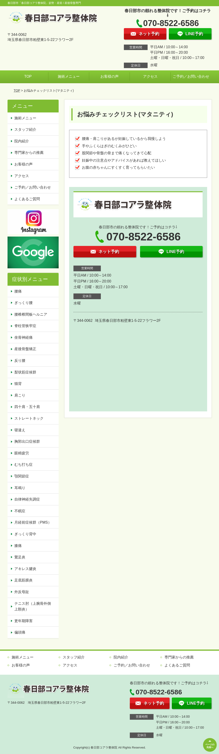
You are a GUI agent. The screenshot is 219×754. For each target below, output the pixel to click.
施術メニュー (69, 76)
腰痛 (18, 291)
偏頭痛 (19, 632)
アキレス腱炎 (25, 569)
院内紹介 (21, 141)
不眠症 (19, 511)
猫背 (18, 384)
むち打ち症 (23, 464)
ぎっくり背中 (25, 534)
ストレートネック (29, 418)
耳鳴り (19, 488)
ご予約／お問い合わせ (191, 76)
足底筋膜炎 (23, 580)
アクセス (150, 76)
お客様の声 (109, 76)
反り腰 (19, 360)
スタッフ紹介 (25, 129)
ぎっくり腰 (23, 303)
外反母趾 (21, 592)
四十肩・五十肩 (27, 407)
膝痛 (18, 546)
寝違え (19, 430)
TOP (28, 76)
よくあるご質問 (27, 199)
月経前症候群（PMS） (33, 522)
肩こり (19, 395)
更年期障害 (23, 621)
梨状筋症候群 (25, 372)
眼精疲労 (21, 453)
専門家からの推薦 (29, 153)
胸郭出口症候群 (27, 441)
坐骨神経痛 (23, 337)
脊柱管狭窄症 (25, 326)
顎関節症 (21, 476)
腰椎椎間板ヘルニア (30, 314)
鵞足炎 (19, 557)
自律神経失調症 (27, 499)
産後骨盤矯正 (25, 349)
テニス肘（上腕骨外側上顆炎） (32, 606)
